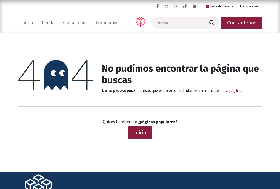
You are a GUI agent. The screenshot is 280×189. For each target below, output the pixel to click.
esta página (230, 90)
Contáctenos (241, 23)
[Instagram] (176, 6)
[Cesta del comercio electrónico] (196, 6)
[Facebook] (157, 6)
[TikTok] (185, 6)
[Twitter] (166, 6)
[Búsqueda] (211, 23)
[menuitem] (27, 22)
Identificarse (249, 6)
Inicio (140, 132)
